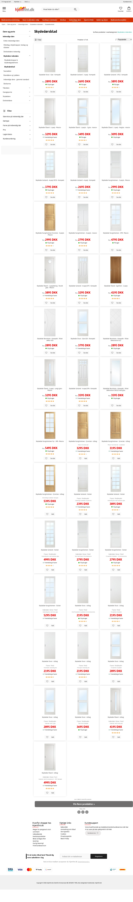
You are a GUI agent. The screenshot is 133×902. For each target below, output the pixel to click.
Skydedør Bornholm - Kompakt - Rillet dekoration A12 (116, 352)
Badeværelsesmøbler (118, 20)
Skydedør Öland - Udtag (116, 729)
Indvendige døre (75, 20)
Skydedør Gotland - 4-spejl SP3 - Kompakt (83, 298)
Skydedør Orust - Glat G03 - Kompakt (83, 351)
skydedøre (15, 199)
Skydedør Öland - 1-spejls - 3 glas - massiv (83, 140)
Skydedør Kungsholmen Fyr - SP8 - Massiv (50, 453)
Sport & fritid (88, 20)
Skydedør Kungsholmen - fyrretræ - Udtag (83, 453)
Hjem (3, 24)
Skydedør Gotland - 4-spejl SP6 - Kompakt (83, 401)
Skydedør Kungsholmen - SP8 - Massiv (116, 245)
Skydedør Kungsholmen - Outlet (83, 562)
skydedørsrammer (9, 202)
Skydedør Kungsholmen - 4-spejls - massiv (83, 245)
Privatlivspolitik (66, 849)
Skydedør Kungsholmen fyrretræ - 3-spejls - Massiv (50, 246)
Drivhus (63, 20)
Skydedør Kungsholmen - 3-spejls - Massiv (116, 192)
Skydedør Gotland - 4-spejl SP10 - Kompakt (50, 192)
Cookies (63, 846)
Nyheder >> (17, 2)
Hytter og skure (102, 20)
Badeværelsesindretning (10, 20)
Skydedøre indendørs (124, 32)
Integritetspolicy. (84, 874)
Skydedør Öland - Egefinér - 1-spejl (116, 298)
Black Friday (65, 851)
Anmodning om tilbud (68, 842)
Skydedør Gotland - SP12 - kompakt (116, 87)
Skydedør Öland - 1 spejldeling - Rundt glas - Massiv (50, 299)
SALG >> (27, 2)
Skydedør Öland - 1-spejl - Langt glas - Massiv (50, 401)
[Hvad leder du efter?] (60, 9)
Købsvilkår (64, 839)
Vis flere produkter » (84, 816)
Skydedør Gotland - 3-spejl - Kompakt (82, 87)
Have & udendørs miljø (30, 20)
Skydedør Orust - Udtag (83, 618)
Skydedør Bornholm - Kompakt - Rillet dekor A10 (50, 352)
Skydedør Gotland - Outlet (83, 506)
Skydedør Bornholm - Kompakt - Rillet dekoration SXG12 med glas (116, 401)
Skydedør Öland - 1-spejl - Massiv (50, 140)
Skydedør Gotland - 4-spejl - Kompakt (82, 192)
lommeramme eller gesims (92, 37)
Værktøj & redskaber (49, 20)
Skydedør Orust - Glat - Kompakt (50, 87)
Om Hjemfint (65, 844)
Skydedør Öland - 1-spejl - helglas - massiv (116, 140)
